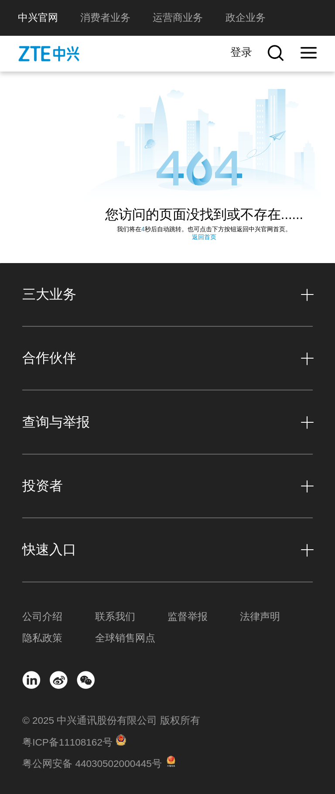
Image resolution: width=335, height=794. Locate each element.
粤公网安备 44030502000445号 (92, 763)
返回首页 (204, 236)
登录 (241, 52)
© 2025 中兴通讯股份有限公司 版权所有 (111, 720)
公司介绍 (42, 616)
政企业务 (246, 17)
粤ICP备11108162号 (67, 742)
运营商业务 (178, 17)
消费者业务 (105, 17)
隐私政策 (42, 638)
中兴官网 (38, 17)
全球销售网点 (125, 638)
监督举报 (188, 616)
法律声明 (260, 616)
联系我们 (115, 616)
